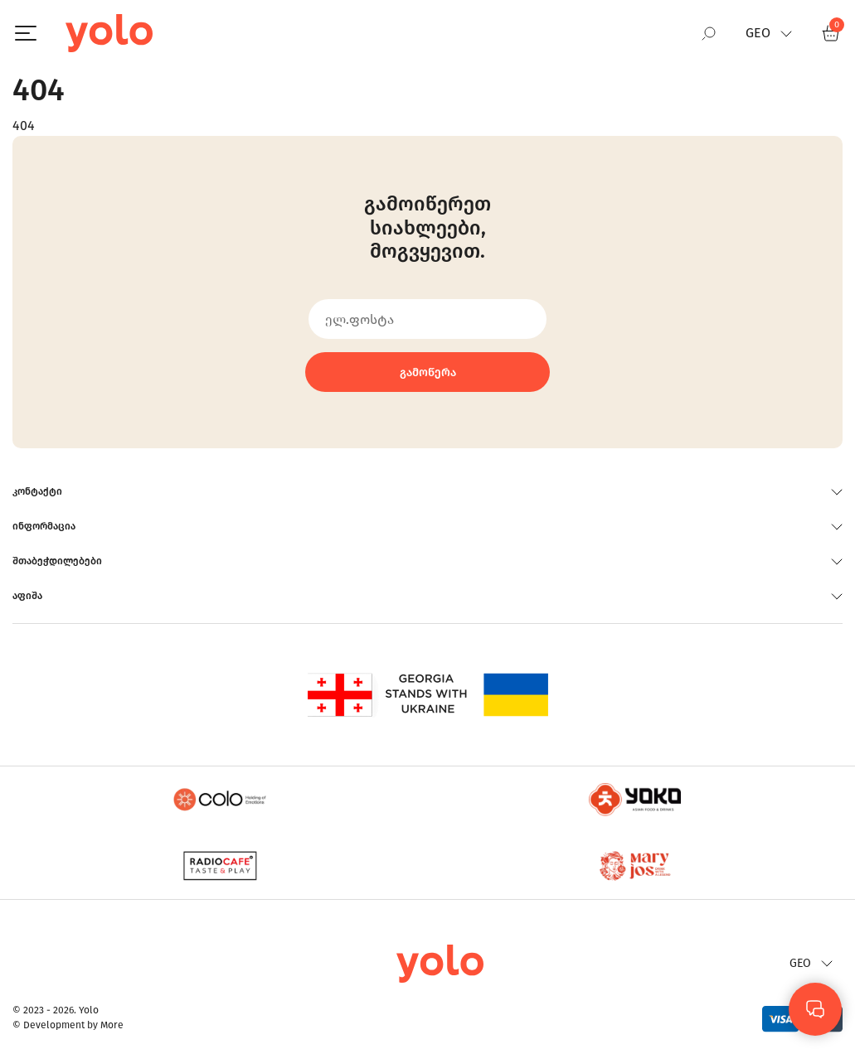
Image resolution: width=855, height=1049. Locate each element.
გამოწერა (428, 372)
